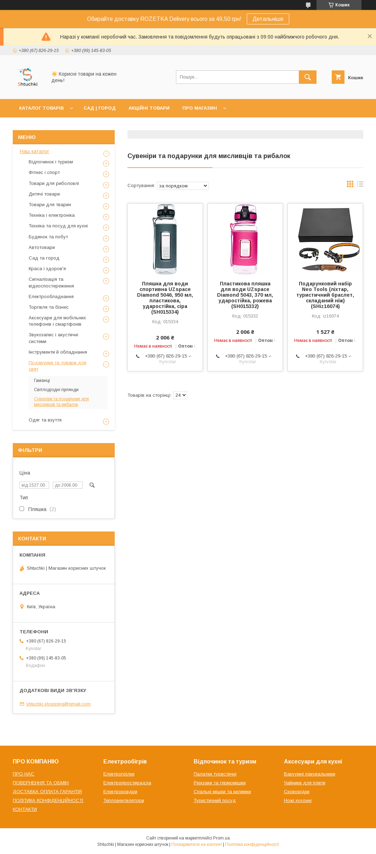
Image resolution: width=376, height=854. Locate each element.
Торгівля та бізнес (49, 307)
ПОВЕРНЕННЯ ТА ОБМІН (41, 782)
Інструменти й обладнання (58, 352)
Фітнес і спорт (44, 172)
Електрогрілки (119, 774)
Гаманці (42, 380)
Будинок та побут (48, 236)
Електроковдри (120, 791)
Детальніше (268, 19)
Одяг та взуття (45, 420)
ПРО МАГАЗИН (199, 108)
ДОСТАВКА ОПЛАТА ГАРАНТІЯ (47, 791)
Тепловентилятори (123, 800)
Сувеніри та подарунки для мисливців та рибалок (61, 401)
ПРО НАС (23, 774)
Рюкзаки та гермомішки (220, 782)
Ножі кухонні (298, 800)
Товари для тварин (50, 204)
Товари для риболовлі (54, 183)
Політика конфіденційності (252, 844)
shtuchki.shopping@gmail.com (58, 704)
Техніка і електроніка (52, 215)
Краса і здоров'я (47, 268)
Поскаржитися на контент (196, 844)
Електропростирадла (127, 782)
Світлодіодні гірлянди (56, 389)
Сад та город (44, 258)
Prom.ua (221, 838)
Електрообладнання (51, 296)
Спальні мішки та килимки (222, 791)
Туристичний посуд (215, 800)
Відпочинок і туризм (51, 161)
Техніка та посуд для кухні (58, 225)
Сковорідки (296, 791)
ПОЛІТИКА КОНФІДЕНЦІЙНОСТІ (48, 800)
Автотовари (42, 247)
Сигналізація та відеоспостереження (51, 282)
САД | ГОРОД (100, 108)
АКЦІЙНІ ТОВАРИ (149, 108)
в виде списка (360, 186)
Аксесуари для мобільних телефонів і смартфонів (57, 321)
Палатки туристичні (215, 774)
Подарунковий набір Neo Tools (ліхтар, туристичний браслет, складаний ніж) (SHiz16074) (325, 295)
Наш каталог (34, 151)
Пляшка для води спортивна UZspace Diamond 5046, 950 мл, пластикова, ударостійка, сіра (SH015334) (165, 298)
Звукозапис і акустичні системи (53, 338)
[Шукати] (308, 77)
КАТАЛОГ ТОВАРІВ (41, 108)
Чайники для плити (304, 782)
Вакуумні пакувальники (309, 774)
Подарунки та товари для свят (57, 366)
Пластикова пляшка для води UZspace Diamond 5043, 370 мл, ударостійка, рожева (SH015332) (245, 295)
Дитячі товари (44, 194)
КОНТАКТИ (25, 809)
